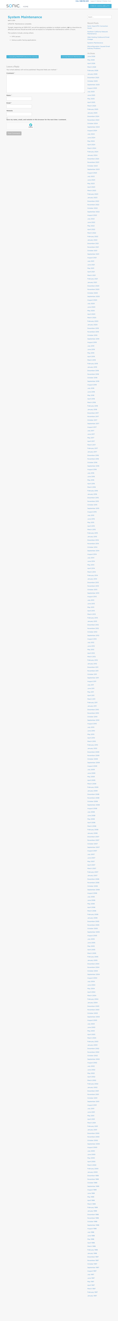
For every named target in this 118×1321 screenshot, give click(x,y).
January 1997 (92, 1296)
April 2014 (91, 568)
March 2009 (91, 784)
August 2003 (92, 1020)
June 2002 (91, 1070)
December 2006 (93, 879)
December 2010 (93, 709)
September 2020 (93, 296)
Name (9, 95)
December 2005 (93, 921)
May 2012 (90, 649)
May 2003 (91, 1031)
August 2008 (92, 808)
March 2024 (91, 148)
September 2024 (93, 127)
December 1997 (93, 1257)
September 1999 (93, 1186)
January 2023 (92, 197)
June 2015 (91, 519)
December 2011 (92, 667)
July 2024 (91, 134)
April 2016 (91, 484)
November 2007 (93, 840)
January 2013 (92, 621)
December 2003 (93, 1006)
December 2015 (93, 498)
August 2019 (92, 342)
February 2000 (92, 1169)
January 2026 (92, 74)
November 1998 (93, 1218)
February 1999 (92, 1207)
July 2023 (91, 176)
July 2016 (90, 473)
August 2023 (92, 173)
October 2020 (92, 293)
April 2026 (91, 63)
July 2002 (91, 1066)
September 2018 (93, 381)
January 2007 (92, 875)
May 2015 (90, 522)
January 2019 (92, 367)
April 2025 (91, 102)
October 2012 (92, 632)
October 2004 (92, 971)
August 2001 (92, 1105)
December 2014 (93, 540)
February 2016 (92, 491)
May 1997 (90, 1281)
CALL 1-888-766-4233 (82, 1)
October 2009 (92, 759)
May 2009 (91, 777)
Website (9, 111)
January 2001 (92, 1130)
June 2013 (91, 604)
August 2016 (92, 469)
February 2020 (92, 321)
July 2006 (91, 897)
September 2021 (93, 254)
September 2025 (93, 85)
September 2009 (93, 762)
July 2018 (90, 388)
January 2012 (92, 664)
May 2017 (90, 438)
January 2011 (92, 706)
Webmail (99, 1)
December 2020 (93, 286)
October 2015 (92, 505)
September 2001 (93, 1101)
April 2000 (91, 1161)
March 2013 (91, 614)
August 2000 (92, 1147)
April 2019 (91, 356)
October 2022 (92, 208)
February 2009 (92, 787)
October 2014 (92, 547)
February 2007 (92, 872)
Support (93, 1)
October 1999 (92, 1183)
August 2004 (92, 978)
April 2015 (91, 526)
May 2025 (91, 99)
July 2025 (91, 92)
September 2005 (93, 932)
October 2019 (92, 335)
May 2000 (91, 1158)
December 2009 (93, 752)
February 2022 (92, 236)
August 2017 (92, 427)
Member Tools (107, 1)
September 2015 (93, 508)
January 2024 (92, 155)
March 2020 (91, 318)
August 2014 (92, 554)
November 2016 (93, 459)
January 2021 (92, 282)
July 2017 (90, 431)
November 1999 (93, 1179)
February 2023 (92, 194)
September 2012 (93, 635)
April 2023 (91, 187)
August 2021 (92, 258)
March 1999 (91, 1204)
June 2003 (91, 1027)
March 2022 (91, 233)
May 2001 (90, 1116)
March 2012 (91, 657)
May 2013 (90, 607)
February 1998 (92, 1250)
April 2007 (91, 865)
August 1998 (92, 1228)
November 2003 (93, 1010)
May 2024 (91, 141)
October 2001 (92, 1098)
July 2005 (91, 939)
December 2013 (93, 582)
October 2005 (92, 928)
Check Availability (100, 6)
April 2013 (91, 611)
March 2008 (91, 826)
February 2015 (92, 533)
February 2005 (92, 957)
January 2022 (92, 240)
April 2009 (91, 780)
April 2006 (91, 907)
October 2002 (92, 1055)
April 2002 (91, 1077)
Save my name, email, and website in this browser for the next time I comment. (36, 119)
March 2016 (91, 487)
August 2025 (92, 88)
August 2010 (92, 724)
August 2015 (92, 512)
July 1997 (90, 1274)
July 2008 (91, 812)
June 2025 (91, 95)
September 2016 (93, 466)
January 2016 (92, 494)
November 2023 (93, 162)
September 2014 (93, 551)
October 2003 (92, 1013)
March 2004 (91, 995)
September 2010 (93, 720)
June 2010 (91, 731)
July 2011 (90, 685)
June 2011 (90, 688)
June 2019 (91, 349)
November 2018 (93, 374)
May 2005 (91, 946)
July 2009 (91, 769)
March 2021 (91, 275)
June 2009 (91, 773)
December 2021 (93, 243)
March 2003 (91, 1038)
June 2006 (91, 900)
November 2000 (93, 1137)
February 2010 (92, 745)
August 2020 (92, 300)
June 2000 (91, 1154)
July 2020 (91, 303)
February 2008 (92, 830)
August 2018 (92, 385)
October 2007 (92, 844)
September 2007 (93, 847)
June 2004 (91, 985)
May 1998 (90, 1239)
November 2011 (92, 671)
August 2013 (92, 596)
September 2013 (93, 593)
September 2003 (93, 1017)
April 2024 (91, 145)
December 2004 (93, 964)
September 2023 (93, 169)
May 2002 (91, 1073)
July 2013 (90, 600)
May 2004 (91, 988)
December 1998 (93, 1214)
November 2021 (93, 247)
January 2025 (92, 113)
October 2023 (92, 166)
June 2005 (91, 943)
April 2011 (90, 695)
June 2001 (91, 1112)
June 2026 (91, 56)
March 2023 (91, 190)
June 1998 (91, 1236)
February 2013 (92, 618)
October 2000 (92, 1140)
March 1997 (91, 1289)
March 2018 (91, 402)
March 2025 (91, 106)
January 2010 (92, 748)
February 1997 (92, 1292)
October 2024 (92, 123)
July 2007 (91, 854)
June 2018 (91, 392)
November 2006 (93, 882)
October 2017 (92, 420)
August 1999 (92, 1190)
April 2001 (91, 1119)
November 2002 (93, 1052)
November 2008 (93, 798)
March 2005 (91, 953)
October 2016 (92, 462)
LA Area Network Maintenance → (72, 56)
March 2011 (91, 699)
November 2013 (93, 586)
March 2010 (91, 741)
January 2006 (92, 918)
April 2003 (91, 1034)
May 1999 (90, 1197)
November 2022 (93, 205)
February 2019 (92, 363)
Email (9, 103)
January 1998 (92, 1253)
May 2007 (91, 861)
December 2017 (93, 413)
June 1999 (91, 1193)
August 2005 (92, 935)
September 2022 (93, 212)
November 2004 (93, 967)
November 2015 (93, 501)
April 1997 (91, 1285)
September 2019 (93, 339)
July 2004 (91, 981)
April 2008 (91, 822)
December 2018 (93, 370)
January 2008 (92, 833)
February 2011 (92, 702)
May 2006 (91, 904)
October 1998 (92, 1221)
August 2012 (92, 639)
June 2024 (91, 138)
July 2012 (90, 642)
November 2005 (93, 925)
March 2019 (91, 360)
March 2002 (91, 1080)
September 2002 (93, 1059)
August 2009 (92, 766)
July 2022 (91, 219)
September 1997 (93, 1267)
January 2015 (92, 536)
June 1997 (91, 1278)
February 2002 (92, 1084)
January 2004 (92, 1003)
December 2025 (93, 77)
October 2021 (92, 250)
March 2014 (91, 572)
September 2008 (93, 805)
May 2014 (90, 565)
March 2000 (91, 1165)
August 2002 (92, 1063)
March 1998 (91, 1246)
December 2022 (93, 201)
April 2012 (91, 653)
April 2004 (91, 992)
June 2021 (91, 265)
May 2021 (90, 268)
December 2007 (93, 837)
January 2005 (92, 960)
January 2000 (92, 1172)
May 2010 (90, 734)
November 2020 (93, 289)
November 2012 (93, 628)
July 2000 (91, 1151)
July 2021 (90, 261)
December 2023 (93, 159)
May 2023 (91, 183)
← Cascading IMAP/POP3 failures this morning (22, 56)
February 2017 (92, 448)
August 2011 (91, 681)
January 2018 (92, 409)
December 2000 (93, 1133)
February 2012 (92, 660)
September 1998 (93, 1225)
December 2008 (93, 794)
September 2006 (93, 890)
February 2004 (92, 999)
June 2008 (91, 815)
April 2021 (91, 272)
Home (25, 7)
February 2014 (92, 575)
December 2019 (93, 328)
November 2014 (93, 543)
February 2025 (92, 109)
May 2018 (90, 395)
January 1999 (92, 1211)
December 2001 (93, 1091)
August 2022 (92, 215)
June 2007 (91, 858)
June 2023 (91, 180)
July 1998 (90, 1232)
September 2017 (93, 423)
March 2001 (91, 1123)
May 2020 (91, 311)
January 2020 (92, 325)
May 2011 (90, 692)
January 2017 (92, 452)
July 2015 (90, 515)
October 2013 (92, 589)
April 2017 (91, 441)
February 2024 (92, 152)
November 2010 (93, 713)
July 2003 (91, 1024)
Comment (10, 73)
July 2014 (90, 558)
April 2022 (91, 229)
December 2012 (93, 625)
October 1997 (92, 1264)
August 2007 (92, 851)
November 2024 (93, 120)
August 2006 (92, 893)
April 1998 (91, 1243)
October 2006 (92, 886)
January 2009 (92, 791)
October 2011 (92, 674)
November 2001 (93, 1094)
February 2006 (92, 914)
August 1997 (92, 1271)
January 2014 (92, 579)
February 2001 (92, 1126)
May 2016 (90, 480)
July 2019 (90, 346)
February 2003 (92, 1041)
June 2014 (91, 561)
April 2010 (91, 738)
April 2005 (91, 950)
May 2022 (91, 226)
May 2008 (91, 819)
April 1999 (91, 1200)
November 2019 (93, 332)
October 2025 (92, 81)
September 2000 (93, 1144)
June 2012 (91, 646)
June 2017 (91, 434)
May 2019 (90, 353)
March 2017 (91, 445)
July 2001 (90, 1108)
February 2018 (92, 406)
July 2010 (90, 727)
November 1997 (93, 1260)
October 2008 (92, 801)
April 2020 (91, 314)
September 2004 (93, 974)
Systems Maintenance (95, 43)
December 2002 (93, 1048)
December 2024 (93, 116)
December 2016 (93, 455)
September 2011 (93, 678)
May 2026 (91, 60)
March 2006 (91, 911)
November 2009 (93, 755)
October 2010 (92, 717)
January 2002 (92, 1087)
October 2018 (92, 378)
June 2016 (91, 476)
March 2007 (91, 868)
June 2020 (91, 307)
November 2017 (93, 416)
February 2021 (92, 279)
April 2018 (91, 399)
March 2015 (91, 529)
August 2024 (92, 130)
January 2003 (92, 1045)
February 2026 (92, 70)
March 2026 (91, 67)
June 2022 (91, 222)
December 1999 (93, 1176)
